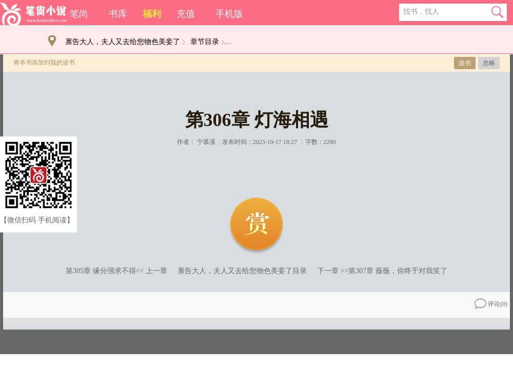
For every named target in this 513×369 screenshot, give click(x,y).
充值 (185, 14)
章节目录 (204, 42)
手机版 (229, 14)
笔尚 (79, 14)
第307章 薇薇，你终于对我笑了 (397, 271)
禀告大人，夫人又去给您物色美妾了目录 (242, 271)
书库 (118, 14)
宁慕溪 (206, 142)
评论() (491, 303)
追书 (465, 63)
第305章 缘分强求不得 (101, 271)
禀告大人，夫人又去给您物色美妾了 (122, 42)
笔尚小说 (33, 14)
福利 (152, 14)
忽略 (489, 63)
